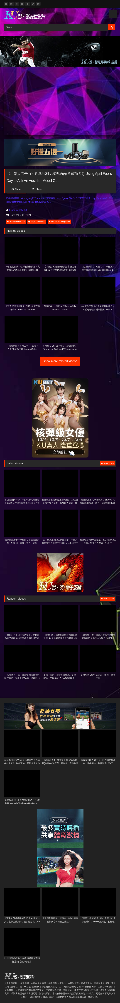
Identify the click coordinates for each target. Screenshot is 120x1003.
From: (11, 210)
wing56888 (22, 210)
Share (37, 189)
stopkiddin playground (60, 221)
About (16, 189)
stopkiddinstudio (36, 221)
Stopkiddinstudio (16, 221)
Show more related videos (60, 361)
